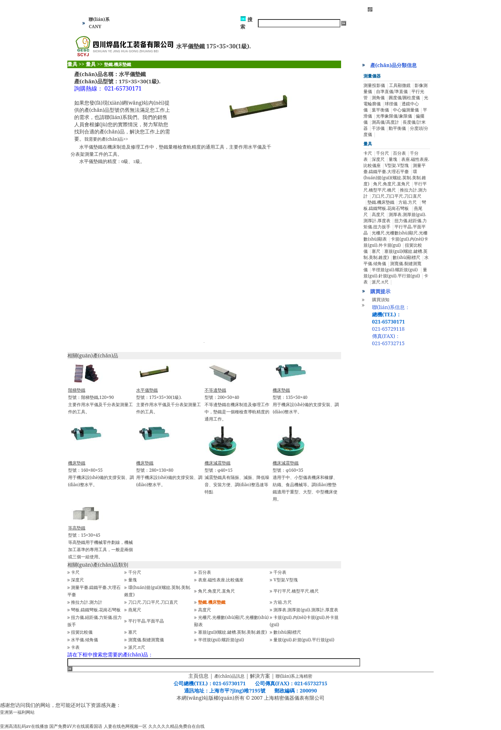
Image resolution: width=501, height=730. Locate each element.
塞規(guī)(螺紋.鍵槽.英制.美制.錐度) (232, 632)
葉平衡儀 (380, 110)
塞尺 (132, 632)
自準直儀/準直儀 (391, 91)
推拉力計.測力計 (86, 602)
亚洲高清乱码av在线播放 (24, 726)
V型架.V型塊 (285, 580)
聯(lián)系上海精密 (294, 676)
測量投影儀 (374, 85)
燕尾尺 (134, 610)
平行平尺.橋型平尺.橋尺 (296, 591)
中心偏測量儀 (406, 110)
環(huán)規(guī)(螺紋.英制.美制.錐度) (394, 177)
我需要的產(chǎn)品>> (106, 139)
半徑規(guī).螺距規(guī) (221, 640)
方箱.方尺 (282, 602)
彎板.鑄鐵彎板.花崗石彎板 (96, 610)
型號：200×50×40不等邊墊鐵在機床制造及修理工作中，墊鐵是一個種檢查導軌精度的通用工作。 (237, 404)
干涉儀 (378, 128)
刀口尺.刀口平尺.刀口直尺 (153, 602)
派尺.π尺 (136, 647)
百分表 (204, 572)
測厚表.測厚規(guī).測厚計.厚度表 (305, 610)
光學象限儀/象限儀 (394, 116)
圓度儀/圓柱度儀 (404, 97)
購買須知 (380, 299)
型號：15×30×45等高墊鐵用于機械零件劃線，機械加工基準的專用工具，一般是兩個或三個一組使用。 (100, 542)
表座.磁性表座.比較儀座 (220, 580)
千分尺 (134, 572)
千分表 (279, 572)
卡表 (75, 647)
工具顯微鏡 (400, 85)
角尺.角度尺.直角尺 (216, 591)
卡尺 (75, 572)
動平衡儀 (397, 128)
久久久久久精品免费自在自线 (176, 726)
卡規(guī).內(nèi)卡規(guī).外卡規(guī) (395, 242)
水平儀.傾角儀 (84, 640)
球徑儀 (391, 104)
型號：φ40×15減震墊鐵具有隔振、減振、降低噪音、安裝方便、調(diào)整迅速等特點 (237, 477)
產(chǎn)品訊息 (229, 676)
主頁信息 (198, 675)
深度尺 (77, 580)
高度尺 (204, 610)
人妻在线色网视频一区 (125, 726)
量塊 (132, 580)
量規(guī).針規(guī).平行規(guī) (303, 640)
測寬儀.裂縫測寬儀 (146, 640)
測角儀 (378, 97)
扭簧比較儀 (82, 632)
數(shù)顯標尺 (287, 632)
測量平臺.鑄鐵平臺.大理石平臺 (394, 168)
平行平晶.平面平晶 (146, 621)
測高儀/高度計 (385, 122)
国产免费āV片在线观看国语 (75, 726)
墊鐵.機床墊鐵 (380, 202)
